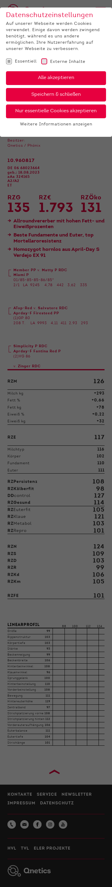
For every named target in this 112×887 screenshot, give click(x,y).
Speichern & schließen (56, 94)
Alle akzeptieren (56, 77)
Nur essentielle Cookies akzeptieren (56, 111)
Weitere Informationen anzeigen (56, 124)
